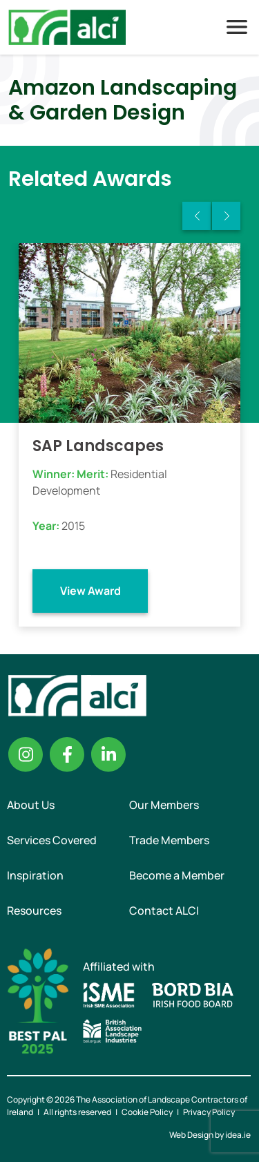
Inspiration (35, 875)
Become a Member (176, 875)
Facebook (67, 754)
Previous (196, 216)
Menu (237, 27)
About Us (31, 804)
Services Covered (52, 840)
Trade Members (169, 840)
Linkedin (108, 754)
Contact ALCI (164, 910)
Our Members (164, 804)
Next (226, 216)
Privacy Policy (209, 1112)
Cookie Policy (147, 1112)
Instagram (25, 754)
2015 (73, 525)
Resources (34, 910)
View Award (90, 590)
